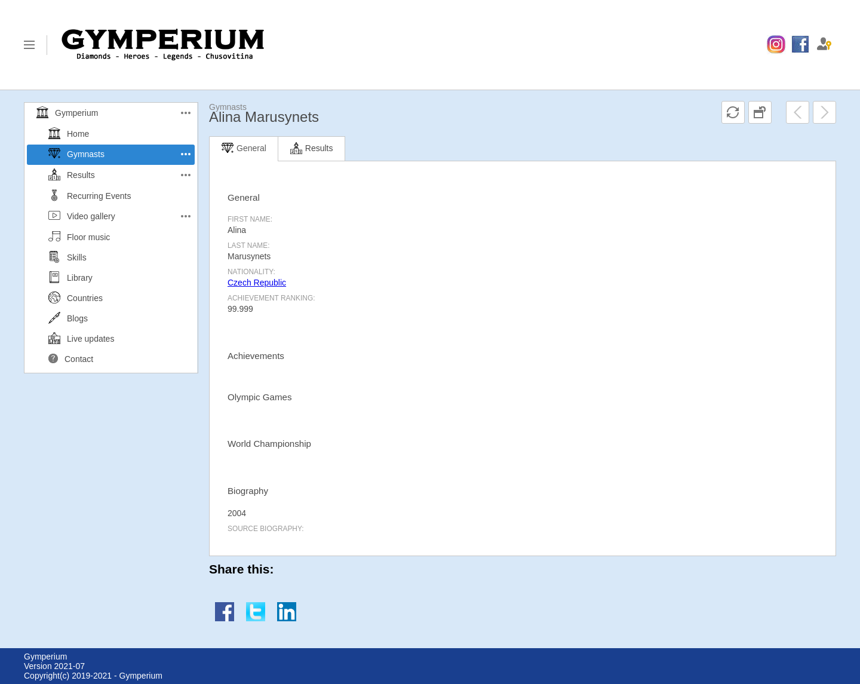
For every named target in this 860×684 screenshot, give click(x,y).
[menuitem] (776, 45)
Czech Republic (257, 282)
